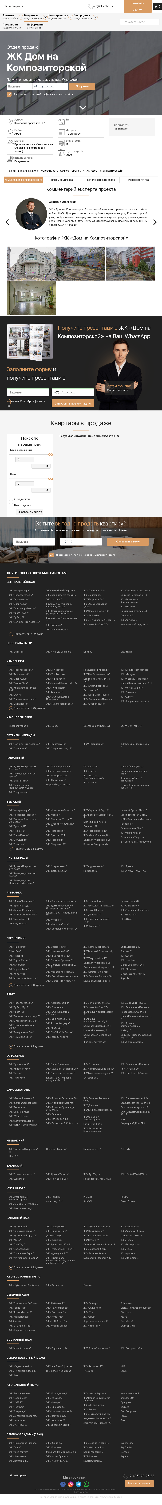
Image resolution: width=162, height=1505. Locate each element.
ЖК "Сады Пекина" (19, 840)
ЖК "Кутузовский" (18, 1231)
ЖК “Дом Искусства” (94, 1046)
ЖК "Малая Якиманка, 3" (22, 906)
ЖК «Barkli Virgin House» (96, 699)
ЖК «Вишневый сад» (94, 1258)
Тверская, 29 (90, 831)
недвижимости (12, 26)
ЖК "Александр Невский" (22, 613)
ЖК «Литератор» (55, 674)
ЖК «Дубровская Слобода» (24, 1289)
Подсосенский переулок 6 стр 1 (135, 776)
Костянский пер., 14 (131, 730)
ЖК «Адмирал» (54, 1402)
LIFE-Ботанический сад (58, 1375)
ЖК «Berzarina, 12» (19, 1465)
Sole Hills (125, 1153)
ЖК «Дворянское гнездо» (135, 705)
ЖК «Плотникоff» (56, 692)
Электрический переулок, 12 (98, 972)
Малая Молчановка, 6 (95, 1035)
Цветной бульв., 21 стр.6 (134, 815)
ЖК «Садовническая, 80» (134, 1103)
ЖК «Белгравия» (92, 599)
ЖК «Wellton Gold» (93, 1452)
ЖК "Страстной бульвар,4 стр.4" (60, 829)
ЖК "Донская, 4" (92, 919)
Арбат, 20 (126, 1035)
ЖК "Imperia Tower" (19, 974)
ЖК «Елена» (90, 1414)
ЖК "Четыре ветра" (19, 595)
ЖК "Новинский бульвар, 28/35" (22, 1031)
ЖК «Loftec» (90, 787)
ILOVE (124, 1375)
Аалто (124, 1321)
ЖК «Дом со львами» (132, 1046)
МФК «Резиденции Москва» (136, 824)
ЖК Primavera (90, 1461)
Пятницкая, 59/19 (92, 1128)
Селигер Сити (128, 1330)
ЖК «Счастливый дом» (96, 690)
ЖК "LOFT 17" (16, 1407)
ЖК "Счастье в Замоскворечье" (92, 1122)
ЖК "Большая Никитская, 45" (24, 626)
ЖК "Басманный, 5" (19, 785)
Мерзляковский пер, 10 (133, 978)
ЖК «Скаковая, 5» (56, 1316)
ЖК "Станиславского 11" (22, 1179)
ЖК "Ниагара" (53, 1407)
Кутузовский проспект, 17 (97, 1262)
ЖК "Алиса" (15, 1452)
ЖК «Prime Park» (92, 1330)
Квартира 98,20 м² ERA (133, 1128)
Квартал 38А (127, 1402)
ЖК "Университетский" (58, 1429)
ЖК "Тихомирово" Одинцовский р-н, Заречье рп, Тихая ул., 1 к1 (60, 1265)
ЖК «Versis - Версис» (94, 1398)
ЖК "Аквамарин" (18, 1112)
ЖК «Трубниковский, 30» (97, 1007)
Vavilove (125, 1411)
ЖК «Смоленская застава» (135, 595)
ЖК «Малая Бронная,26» (96, 840)
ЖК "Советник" (17, 849)
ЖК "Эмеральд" (17, 1416)
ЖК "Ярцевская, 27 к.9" (58, 1249)
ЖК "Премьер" (16, 1411)
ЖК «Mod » (15, 1380)
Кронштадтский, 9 (93, 1456)
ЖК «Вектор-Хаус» (56, 1420)
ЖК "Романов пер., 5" (20, 1041)
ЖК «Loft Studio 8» (56, 1325)
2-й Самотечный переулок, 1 (136, 846)
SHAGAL (87, 1206)
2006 (69, 154)
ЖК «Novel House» (93, 915)
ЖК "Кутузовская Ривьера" (23, 1262)
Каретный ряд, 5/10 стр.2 (134, 819)
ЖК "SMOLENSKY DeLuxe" (59, 1037)
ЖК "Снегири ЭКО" (56, 1231)
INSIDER (87, 1201)
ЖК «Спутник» (128, 696)
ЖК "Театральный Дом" (21, 1037)
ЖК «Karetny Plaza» (131, 837)
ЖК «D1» (88, 1316)
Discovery (126, 1316)
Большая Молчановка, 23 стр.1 (97, 1040)
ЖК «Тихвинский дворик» (23, 1375)
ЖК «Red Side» (91, 620)
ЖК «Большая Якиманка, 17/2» (96, 925)
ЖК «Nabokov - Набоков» (134, 683)
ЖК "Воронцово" (18, 1402)
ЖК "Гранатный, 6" (56, 748)
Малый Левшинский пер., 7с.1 (136, 687)
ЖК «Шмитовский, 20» (58, 960)
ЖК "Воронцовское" (20, 1398)
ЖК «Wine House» (18, 1121)
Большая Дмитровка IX (95, 849)
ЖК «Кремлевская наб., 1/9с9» (96, 609)
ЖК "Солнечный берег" (21, 1258)
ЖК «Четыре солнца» (57, 1123)
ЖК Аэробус (15, 1325)
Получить (82, 86)
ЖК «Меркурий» (17, 969)
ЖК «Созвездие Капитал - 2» (62, 933)
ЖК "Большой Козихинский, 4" (135, 749)
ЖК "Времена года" (19, 910)
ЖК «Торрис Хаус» (93, 906)
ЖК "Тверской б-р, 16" (95, 835)
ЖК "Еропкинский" (19, 1068)
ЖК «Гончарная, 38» (94, 595)
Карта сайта (81, 1496)
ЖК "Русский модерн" (58, 1028)
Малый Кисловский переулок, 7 (136, 1022)
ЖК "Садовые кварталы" (22, 704)
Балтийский (127, 1325)
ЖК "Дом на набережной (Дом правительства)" (59, 616)
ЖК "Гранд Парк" (18, 1312)
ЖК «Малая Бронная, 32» (96, 951)
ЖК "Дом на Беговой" (20, 1316)
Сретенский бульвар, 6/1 (134, 615)
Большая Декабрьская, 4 (134, 599)
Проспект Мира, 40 (56, 1153)
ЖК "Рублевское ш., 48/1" (60, 1253)
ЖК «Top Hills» (54, 1201)
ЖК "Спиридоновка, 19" (96, 615)
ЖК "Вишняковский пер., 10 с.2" (97, 1115)
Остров (125, 1456)
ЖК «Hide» (126, 1253)
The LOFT (126, 1201)
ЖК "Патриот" (91, 1244)
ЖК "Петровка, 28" (93, 604)
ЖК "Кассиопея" (17, 978)
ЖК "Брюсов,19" (17, 831)
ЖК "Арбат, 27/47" (19, 617)
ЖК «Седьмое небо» (20, 1371)
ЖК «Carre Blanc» (130, 910)
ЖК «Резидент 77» (93, 1371)
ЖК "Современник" (19, 796)
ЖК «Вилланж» (54, 1447)
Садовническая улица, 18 (134, 1112)
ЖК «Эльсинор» (17, 1461)
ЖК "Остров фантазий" (96, 1240)
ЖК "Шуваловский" (19, 1253)
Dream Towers (128, 1206)
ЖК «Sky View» (128, 974)
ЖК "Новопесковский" (21, 599)
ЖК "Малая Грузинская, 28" (60, 976)
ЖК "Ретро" (15, 1077)
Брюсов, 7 (126, 956)
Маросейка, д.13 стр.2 (58, 789)
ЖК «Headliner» (129, 965)
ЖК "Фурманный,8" (56, 784)
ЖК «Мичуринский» (94, 1409)
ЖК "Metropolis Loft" (57, 780)
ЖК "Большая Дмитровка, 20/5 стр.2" (23, 825)
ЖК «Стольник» (54, 1012)
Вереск (124, 1461)
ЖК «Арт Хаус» (129, 624)
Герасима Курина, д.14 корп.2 (99, 1249)
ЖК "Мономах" (54, 1452)
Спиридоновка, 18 (130, 951)
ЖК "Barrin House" (18, 708)
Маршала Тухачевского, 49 (61, 1456)
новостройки (13, 17)
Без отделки (22, 510)
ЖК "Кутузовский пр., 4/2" (23, 1240)
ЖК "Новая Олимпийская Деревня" (96, 1403)
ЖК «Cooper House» (94, 708)
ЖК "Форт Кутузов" (93, 1235)
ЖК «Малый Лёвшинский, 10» (61, 687)
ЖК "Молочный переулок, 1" (98, 1077)
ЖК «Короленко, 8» (56, 1353)
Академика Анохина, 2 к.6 (97, 1423)
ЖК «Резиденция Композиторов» (130, 605)
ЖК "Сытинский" (18, 753)
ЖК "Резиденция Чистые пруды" (22, 779)
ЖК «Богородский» (131, 1353)
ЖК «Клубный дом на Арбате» (57, 1017)
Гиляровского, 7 (92, 1153)
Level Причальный (92, 1465)
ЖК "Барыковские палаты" (60, 1077)
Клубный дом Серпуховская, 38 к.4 (136, 1117)
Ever (123, 1425)
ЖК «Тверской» (54, 844)
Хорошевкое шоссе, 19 (95, 1325)
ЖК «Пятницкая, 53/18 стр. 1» (99, 624)
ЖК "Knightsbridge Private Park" (22, 693)
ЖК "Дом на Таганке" (57, 1179)
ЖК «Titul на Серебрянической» (93, 781)
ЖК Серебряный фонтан (59, 1371)
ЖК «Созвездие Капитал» (135, 915)
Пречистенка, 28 (130, 906)
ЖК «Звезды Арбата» (57, 1041)
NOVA (124, 1420)
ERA (123, 1123)
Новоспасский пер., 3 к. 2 (134, 629)
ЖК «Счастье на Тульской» (24, 1208)
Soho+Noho (127, 1308)
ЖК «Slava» (89, 1321)
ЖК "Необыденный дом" (96, 679)
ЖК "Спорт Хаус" (18, 608)
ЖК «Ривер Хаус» (55, 683)
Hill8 (123, 1371)
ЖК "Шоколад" (54, 604)
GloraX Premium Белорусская (136, 1312)
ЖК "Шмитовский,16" (57, 956)
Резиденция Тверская (132, 841)
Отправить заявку (128, 546)
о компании (35, 26)
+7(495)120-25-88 (141, 1480)
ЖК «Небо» (127, 1244)
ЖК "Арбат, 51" (17, 622)
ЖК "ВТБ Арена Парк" (20, 1330)
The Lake (88, 1375)
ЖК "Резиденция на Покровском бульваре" (21, 791)
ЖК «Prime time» (54, 1321)
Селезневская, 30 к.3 (132, 832)
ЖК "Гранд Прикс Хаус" (58, 1068)
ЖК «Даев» (52, 730)
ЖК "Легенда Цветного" (59, 656)
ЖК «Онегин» (53, 1119)
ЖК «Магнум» (128, 611)
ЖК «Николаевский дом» (60, 708)
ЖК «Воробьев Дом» (94, 1253)
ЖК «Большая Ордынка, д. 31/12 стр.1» (60, 1113)
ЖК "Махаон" (53, 819)
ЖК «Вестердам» (130, 1249)
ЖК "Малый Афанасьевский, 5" (98, 1017)
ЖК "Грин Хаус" (17, 1249)
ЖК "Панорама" (17, 951)
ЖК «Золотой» (129, 919)
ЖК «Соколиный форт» (58, 775)
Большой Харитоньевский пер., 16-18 (135, 791)
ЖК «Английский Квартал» (60, 595)
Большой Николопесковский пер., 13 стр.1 (136, 1040)
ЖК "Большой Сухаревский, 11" (24, 1155)
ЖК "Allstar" (15, 1244)
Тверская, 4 (127, 828)
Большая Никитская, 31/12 (97, 1030)
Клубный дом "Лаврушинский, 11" (62, 623)
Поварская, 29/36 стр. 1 (133, 1016)
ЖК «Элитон (127, 701)
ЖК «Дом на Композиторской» (131, 1029)
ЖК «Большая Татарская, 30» (62, 1073)
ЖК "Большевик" (18, 844)
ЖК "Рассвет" (16, 960)
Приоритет (127, 1407)
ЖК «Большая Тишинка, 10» (98, 981)
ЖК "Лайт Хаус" (17, 1082)
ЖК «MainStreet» (130, 1262)
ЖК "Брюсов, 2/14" (56, 840)
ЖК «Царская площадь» (22, 1334)
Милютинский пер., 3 (94, 826)
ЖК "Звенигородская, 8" (22, 1235)
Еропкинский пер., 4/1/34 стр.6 (96, 684)
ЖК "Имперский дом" (57, 634)
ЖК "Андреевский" (19, 604)
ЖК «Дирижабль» (55, 1411)
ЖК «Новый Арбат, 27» (95, 629)
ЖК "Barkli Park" (17, 656)
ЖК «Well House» (18, 1429)
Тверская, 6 (127, 620)
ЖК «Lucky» (127, 960)
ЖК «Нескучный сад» (20, 1213)
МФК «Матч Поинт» (131, 1240)
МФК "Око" (15, 956)
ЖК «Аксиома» (54, 1244)
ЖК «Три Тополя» (55, 679)
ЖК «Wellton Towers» (57, 1465)
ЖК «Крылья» (128, 1258)
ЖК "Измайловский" (20, 1353)
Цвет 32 (87, 656)
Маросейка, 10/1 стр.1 (132, 771)
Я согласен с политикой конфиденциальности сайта (43, 94)
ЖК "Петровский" (55, 835)
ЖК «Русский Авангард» (96, 1231)
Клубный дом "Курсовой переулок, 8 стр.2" (59, 609)
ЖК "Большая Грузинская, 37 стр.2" (61, 970)
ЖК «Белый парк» (92, 1312)
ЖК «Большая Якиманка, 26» (98, 910)
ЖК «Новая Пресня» (57, 1461)
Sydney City (127, 1447)
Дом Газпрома (128, 1416)
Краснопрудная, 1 (18, 730)
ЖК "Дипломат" (91, 931)
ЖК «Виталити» (54, 1289)
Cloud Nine (126, 656)
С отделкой (22, 503)
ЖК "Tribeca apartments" (59, 771)
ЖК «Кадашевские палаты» (61, 599)
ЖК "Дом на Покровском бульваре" (22, 772)
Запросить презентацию (73, 403)
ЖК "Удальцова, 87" (57, 1258)
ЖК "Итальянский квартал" (60, 815)
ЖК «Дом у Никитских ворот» (62, 981)
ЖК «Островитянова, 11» (97, 1418)
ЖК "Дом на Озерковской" (23, 1107)
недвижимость (36, 17)
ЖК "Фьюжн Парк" (18, 687)
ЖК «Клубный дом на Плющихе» (57, 702)
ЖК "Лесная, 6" (17, 835)
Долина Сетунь (54, 1240)
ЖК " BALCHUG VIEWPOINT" (24, 919)
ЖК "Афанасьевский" (57, 1007)
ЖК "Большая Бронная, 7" (60, 965)
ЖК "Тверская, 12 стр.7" (59, 824)
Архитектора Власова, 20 (97, 1427)
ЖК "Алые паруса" (18, 1456)
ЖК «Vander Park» (130, 1231)
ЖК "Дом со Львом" (56, 875)
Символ (87, 1289)
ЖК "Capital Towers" (56, 951)
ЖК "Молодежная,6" (57, 1398)
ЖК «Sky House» (18, 928)
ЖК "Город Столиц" (19, 965)
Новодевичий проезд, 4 (96, 674)
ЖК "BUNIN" (15, 699)
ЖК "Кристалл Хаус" (20, 1073)
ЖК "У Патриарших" (93, 748)
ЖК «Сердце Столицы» (96, 1447)
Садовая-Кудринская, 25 (97, 844)
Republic (125, 983)
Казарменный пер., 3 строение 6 (131, 783)
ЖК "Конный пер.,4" (19, 923)
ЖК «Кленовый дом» (132, 692)
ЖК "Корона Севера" (57, 1330)
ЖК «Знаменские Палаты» (97, 704)
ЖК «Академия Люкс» (132, 1235)
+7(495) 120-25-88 (106, 6)
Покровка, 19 (90, 771)
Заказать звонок (137, 6)
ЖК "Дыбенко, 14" (55, 1308)
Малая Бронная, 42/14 (132, 969)
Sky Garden (126, 1452)
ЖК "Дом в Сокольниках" (96, 1353)
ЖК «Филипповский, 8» (58, 1023)
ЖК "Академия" (54, 696)
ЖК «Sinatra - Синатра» (96, 976)
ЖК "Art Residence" (19, 1321)
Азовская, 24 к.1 (54, 1206)
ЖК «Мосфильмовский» (59, 1416)
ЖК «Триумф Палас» (57, 1312)
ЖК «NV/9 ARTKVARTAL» (134, 875)
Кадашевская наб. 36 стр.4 (135, 1107)
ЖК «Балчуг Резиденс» (21, 915)
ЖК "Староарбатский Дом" (24, 1025)
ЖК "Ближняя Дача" (56, 1235)
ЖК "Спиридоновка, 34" (59, 753)
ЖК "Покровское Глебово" (23, 1308)
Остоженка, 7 (91, 695)
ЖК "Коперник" (54, 629)
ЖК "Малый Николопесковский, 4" (95, 1024)
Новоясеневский (130, 1398)
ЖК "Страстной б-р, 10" (96, 815)
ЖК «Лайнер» (90, 1308)
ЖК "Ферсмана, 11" (56, 1425)
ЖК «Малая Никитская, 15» (60, 985)
